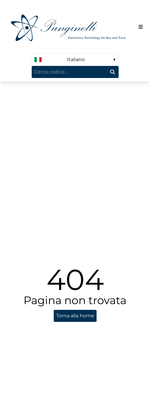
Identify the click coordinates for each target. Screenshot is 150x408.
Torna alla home (75, 316)
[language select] (75, 59)
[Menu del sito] (141, 26)
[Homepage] (70, 26)
